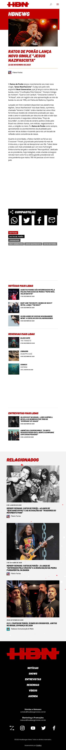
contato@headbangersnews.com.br (33, 712)
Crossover (14, 240)
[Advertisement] (34, 264)
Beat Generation (16, 244)
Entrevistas (33, 679)
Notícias (13, 233)
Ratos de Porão (16, 236)
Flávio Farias (17, 72)
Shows (33, 673)
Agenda (33, 696)
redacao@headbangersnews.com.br (33, 720)
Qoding (38, 745)
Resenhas (33, 684)
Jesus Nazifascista (33, 244)
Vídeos (33, 690)
